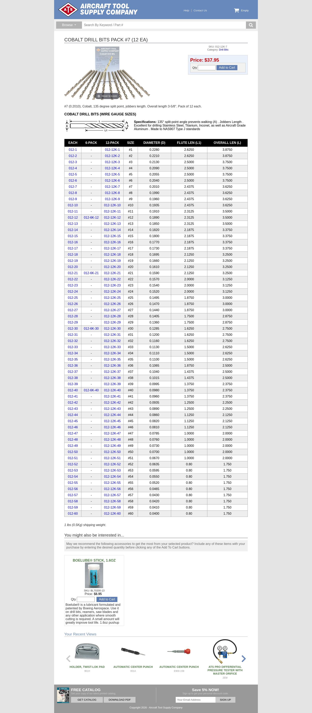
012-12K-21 (112, 273)
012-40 (73, 390)
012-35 (73, 359)
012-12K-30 (112, 328)
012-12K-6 (112, 180)
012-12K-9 (112, 199)
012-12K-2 (112, 156)
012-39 (73, 384)
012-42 (73, 402)
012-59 (73, 507)
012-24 (73, 291)
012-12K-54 (112, 476)
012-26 (73, 304)
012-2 (73, 156)
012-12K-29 (112, 322)
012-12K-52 (112, 464)
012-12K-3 (112, 162)
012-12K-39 (112, 384)
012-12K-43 (112, 408)
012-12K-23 (112, 285)
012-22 (73, 279)
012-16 (73, 242)
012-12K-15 (112, 236)
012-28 (73, 316)
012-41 (73, 396)
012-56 (73, 489)
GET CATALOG (87, 699)
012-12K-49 (112, 445)
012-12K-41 (112, 396)
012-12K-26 (112, 304)
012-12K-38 (112, 378)
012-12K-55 (112, 482)
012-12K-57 (112, 495)
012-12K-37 (112, 371)
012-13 (73, 223)
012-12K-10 (112, 205)
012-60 (73, 513)
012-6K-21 (91, 273)
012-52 (73, 464)
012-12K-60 (112, 513)
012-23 (73, 285)
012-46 (73, 427)
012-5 (73, 174)
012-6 (73, 180)
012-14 (73, 230)
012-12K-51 (112, 458)
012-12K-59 (112, 507)
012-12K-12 (112, 217)
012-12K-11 (112, 211)
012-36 (73, 365)
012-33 (73, 347)
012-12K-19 (112, 260)
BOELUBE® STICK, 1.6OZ (94, 560)
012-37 (73, 371)
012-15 (73, 236)
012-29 (73, 322)
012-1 (73, 149)
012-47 (73, 433)
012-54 (73, 476)
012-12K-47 (112, 433)
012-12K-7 (112, 186)
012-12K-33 (112, 347)
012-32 (73, 341)
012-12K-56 (112, 489)
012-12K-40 (112, 390)
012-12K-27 (112, 310)
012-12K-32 (112, 341)
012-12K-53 (112, 470)
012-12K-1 (112, 149)
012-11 (73, 211)
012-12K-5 (112, 174)
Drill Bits (223, 49)
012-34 (73, 353)
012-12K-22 (112, 279)
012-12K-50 (112, 452)
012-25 (73, 297)
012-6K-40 (91, 390)
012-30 (73, 328)
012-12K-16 (112, 242)
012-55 (73, 482)
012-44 (73, 415)
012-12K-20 (112, 267)
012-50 (73, 452)
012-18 (73, 254)
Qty (204, 67)
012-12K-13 (112, 223)
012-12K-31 (112, 334)
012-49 (73, 445)
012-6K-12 (91, 217)
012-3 (73, 162)
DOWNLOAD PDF (120, 699)
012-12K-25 (112, 297)
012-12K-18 (112, 254)
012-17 (73, 248)
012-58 (73, 501)
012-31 (73, 334)
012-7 (73, 186)
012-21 (73, 273)
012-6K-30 (91, 328)
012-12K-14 (112, 230)
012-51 (73, 458)
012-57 (73, 495)
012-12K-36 (112, 365)
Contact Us (200, 10)
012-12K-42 (112, 402)
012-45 (73, 421)
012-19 (73, 260)
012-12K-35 (112, 359)
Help (186, 10)
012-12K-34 (112, 353)
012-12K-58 (112, 501)
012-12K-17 (112, 248)
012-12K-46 (112, 427)
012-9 (73, 199)
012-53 (73, 470)
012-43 (73, 408)
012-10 (73, 205)
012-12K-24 (112, 291)
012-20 (73, 267)
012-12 (73, 217)
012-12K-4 (112, 168)
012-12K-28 (112, 316)
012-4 (73, 168)
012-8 (73, 193)
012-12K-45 (112, 421)
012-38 (73, 378)
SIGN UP (225, 699)
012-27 (73, 310)
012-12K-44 (112, 415)
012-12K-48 (112, 439)
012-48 (73, 439)
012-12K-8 (112, 193)
